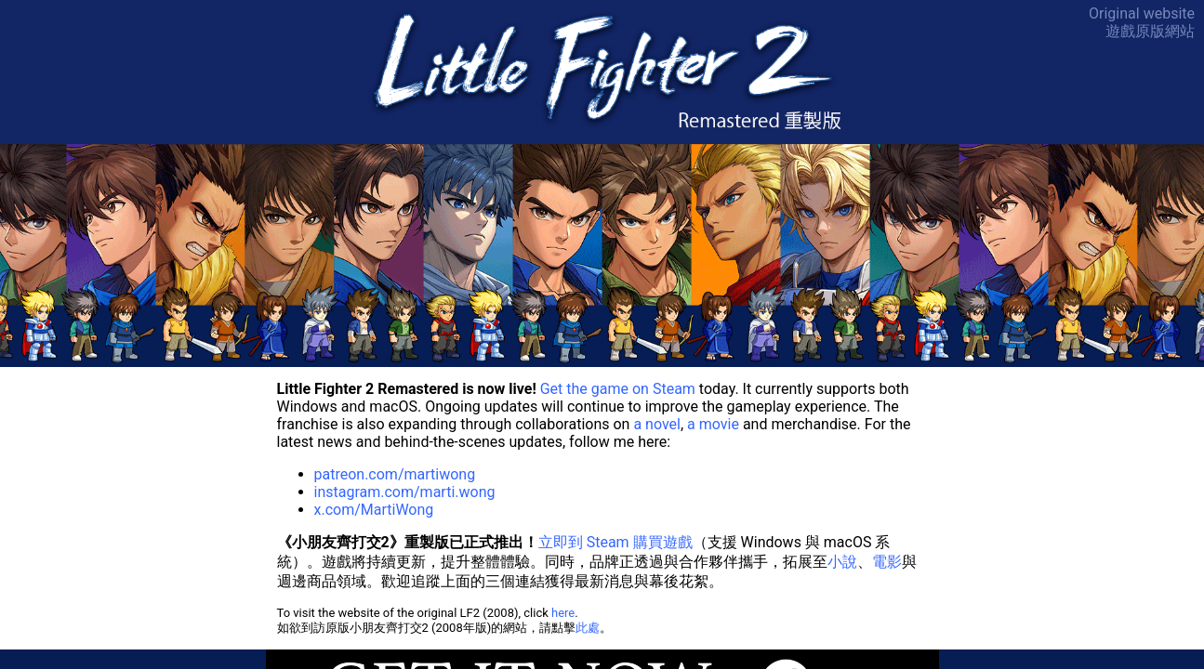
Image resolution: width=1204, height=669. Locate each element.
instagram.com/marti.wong (405, 492)
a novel (657, 424)
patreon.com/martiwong (395, 474)
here (563, 613)
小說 (842, 562)
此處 (588, 628)
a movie (713, 424)
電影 (887, 562)
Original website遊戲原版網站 (1142, 22)
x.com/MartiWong (374, 509)
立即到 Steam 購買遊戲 (615, 542)
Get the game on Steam (617, 389)
